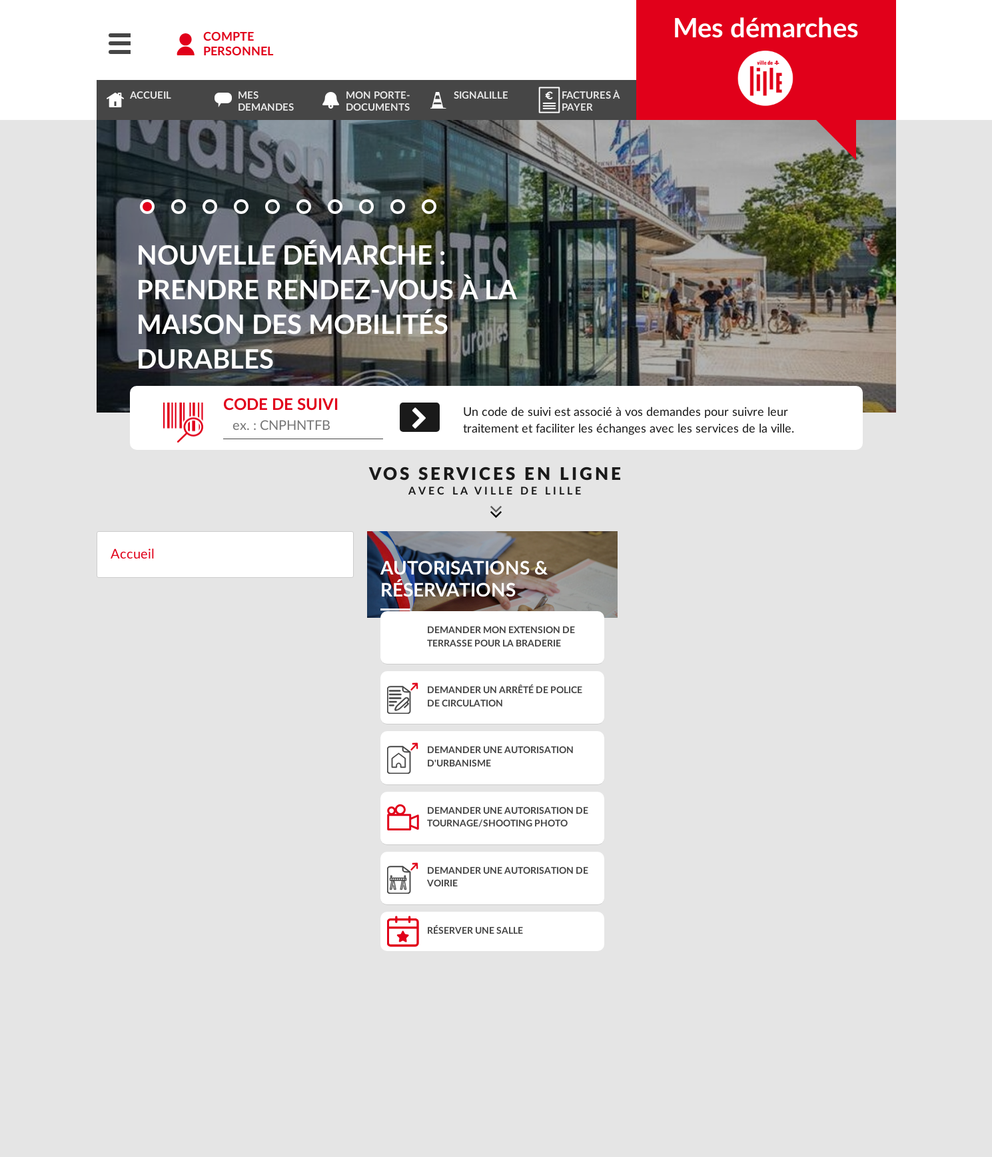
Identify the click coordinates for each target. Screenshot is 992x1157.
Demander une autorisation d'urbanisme (500, 757)
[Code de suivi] (303, 428)
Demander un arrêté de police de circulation (504, 697)
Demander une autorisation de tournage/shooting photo (507, 817)
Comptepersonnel (238, 44)
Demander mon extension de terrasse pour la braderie (501, 637)
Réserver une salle (475, 931)
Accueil (133, 554)
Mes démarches (766, 29)
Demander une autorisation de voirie (507, 877)
